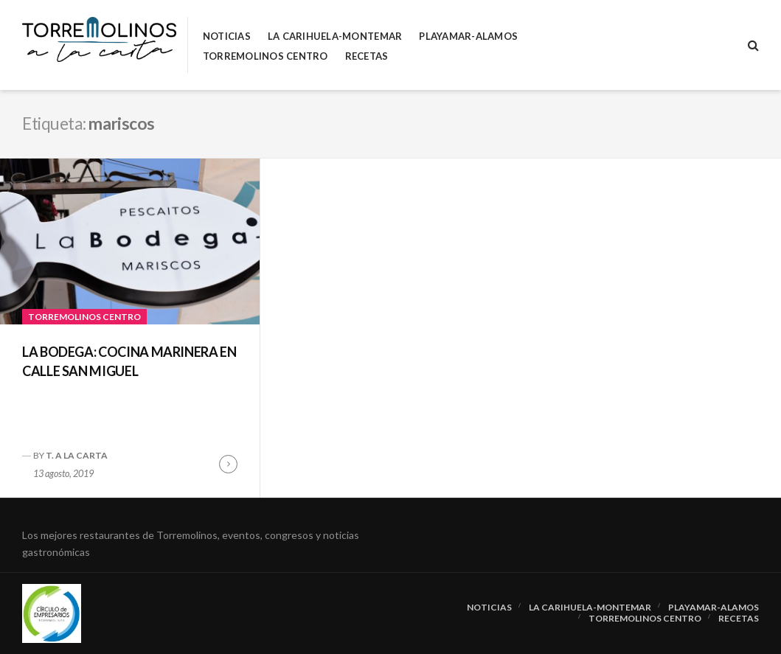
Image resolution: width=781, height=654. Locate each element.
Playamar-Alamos (468, 36)
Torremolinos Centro (265, 56)
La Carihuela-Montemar (335, 36)
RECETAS (367, 56)
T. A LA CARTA (77, 455)
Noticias (227, 36)
